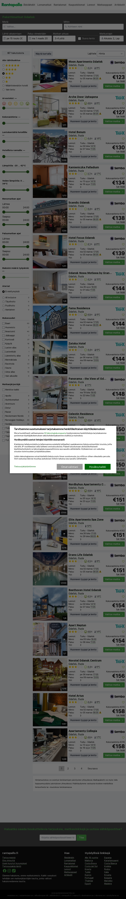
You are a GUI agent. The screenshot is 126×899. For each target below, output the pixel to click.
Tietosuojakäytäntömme (25, 466)
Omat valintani (69, 466)
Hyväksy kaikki (97, 466)
